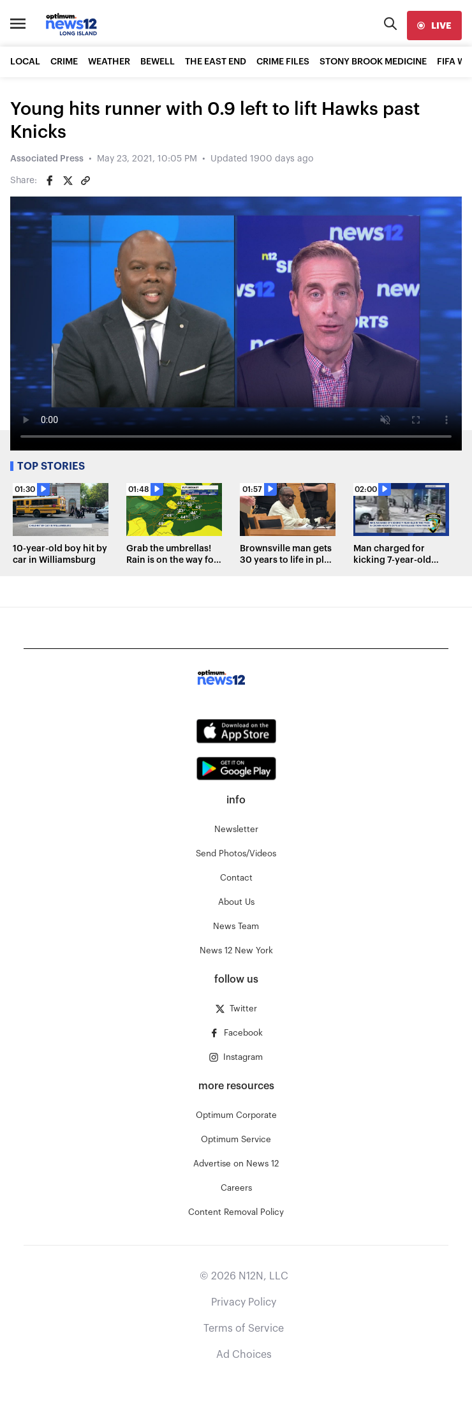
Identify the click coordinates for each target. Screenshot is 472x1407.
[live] (434, 25)
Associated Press (47, 158)
